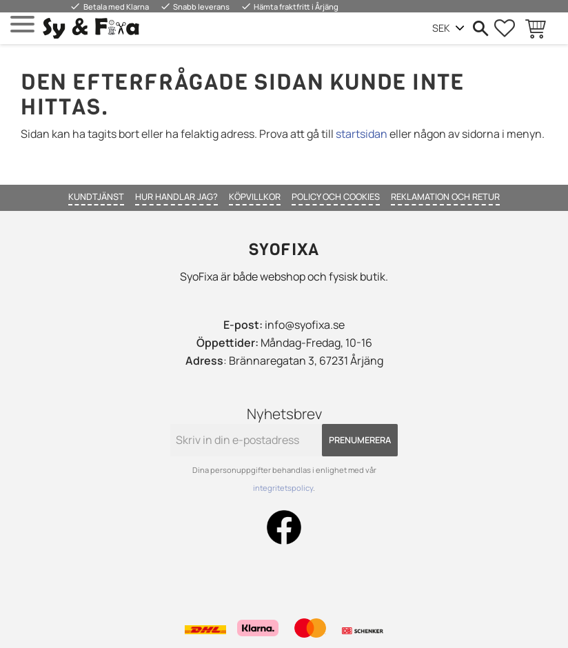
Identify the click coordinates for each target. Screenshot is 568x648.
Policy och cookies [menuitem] (336, 196)
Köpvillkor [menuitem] (255, 196)
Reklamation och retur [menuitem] (445, 196)
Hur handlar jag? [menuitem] (176, 196)
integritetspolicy (283, 488)
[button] (22, 24)
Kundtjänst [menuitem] (96, 196)
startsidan (361, 133)
